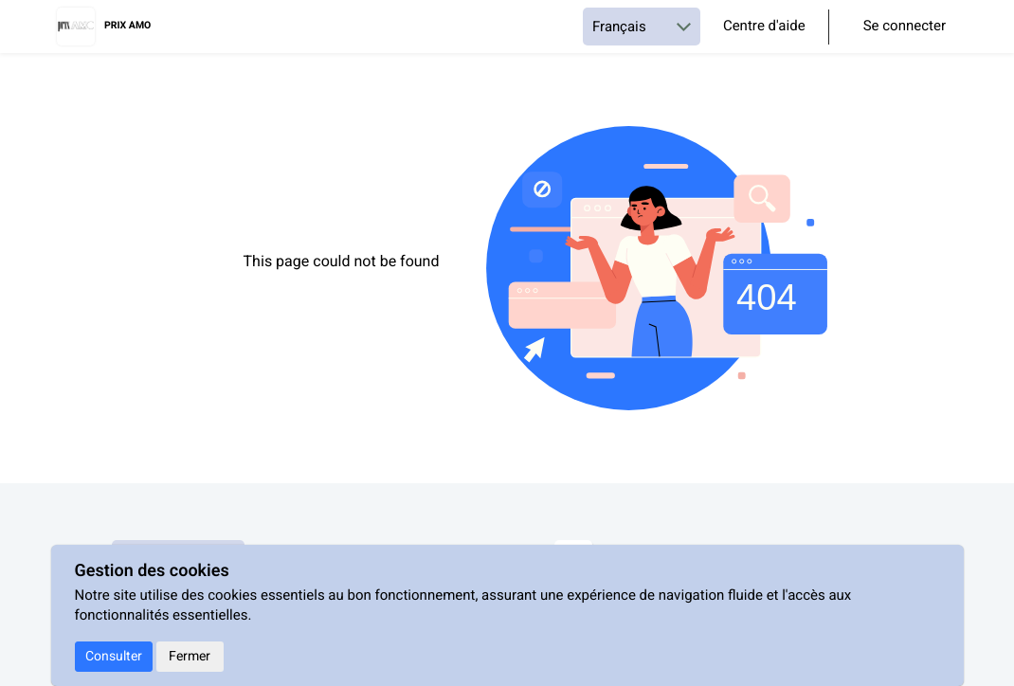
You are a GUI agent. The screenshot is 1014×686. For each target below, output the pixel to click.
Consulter (113, 656)
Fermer (189, 656)
